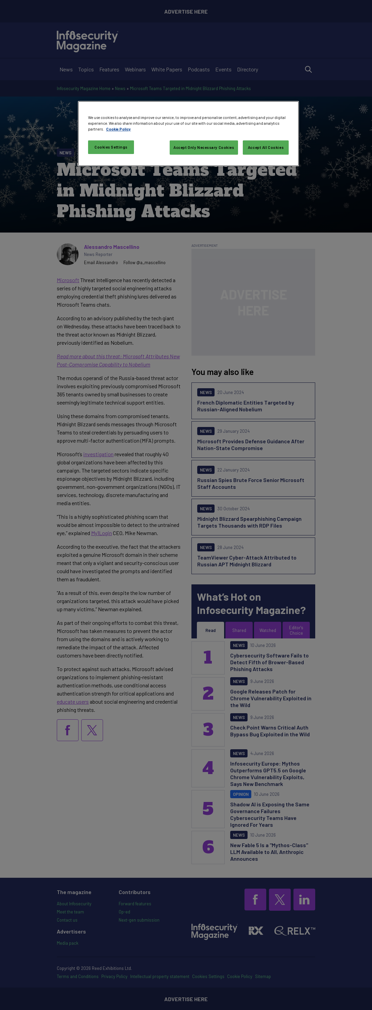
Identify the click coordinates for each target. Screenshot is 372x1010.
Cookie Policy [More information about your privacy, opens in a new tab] (118, 129)
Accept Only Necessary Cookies (203, 147)
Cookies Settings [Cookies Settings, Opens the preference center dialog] (111, 147)
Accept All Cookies (266, 147)
